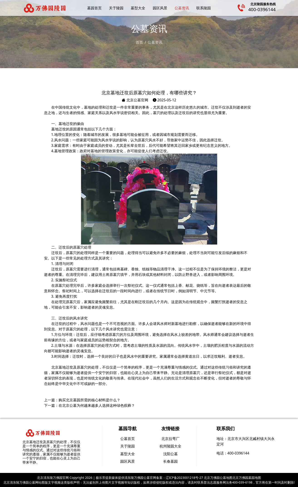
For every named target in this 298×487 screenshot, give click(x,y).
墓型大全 (138, 7)
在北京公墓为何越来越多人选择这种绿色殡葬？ (97, 405)
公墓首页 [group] (127, 438)
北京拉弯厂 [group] (170, 438)
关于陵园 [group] (127, 446)
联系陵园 (203, 7)
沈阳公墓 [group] (170, 453)
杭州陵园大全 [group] (170, 446)
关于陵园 (116, 7)
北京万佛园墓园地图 (246, 477)
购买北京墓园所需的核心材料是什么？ (89, 399)
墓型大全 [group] (127, 453)
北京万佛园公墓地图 (218, 477)
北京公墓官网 (135, 99)
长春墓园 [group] (170, 461)
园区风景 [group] (127, 461)
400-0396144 (262, 9)
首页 (139, 42)
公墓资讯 (182, 7)
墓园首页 (94, 7)
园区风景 (160, 7)
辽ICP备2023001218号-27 (184, 477)
